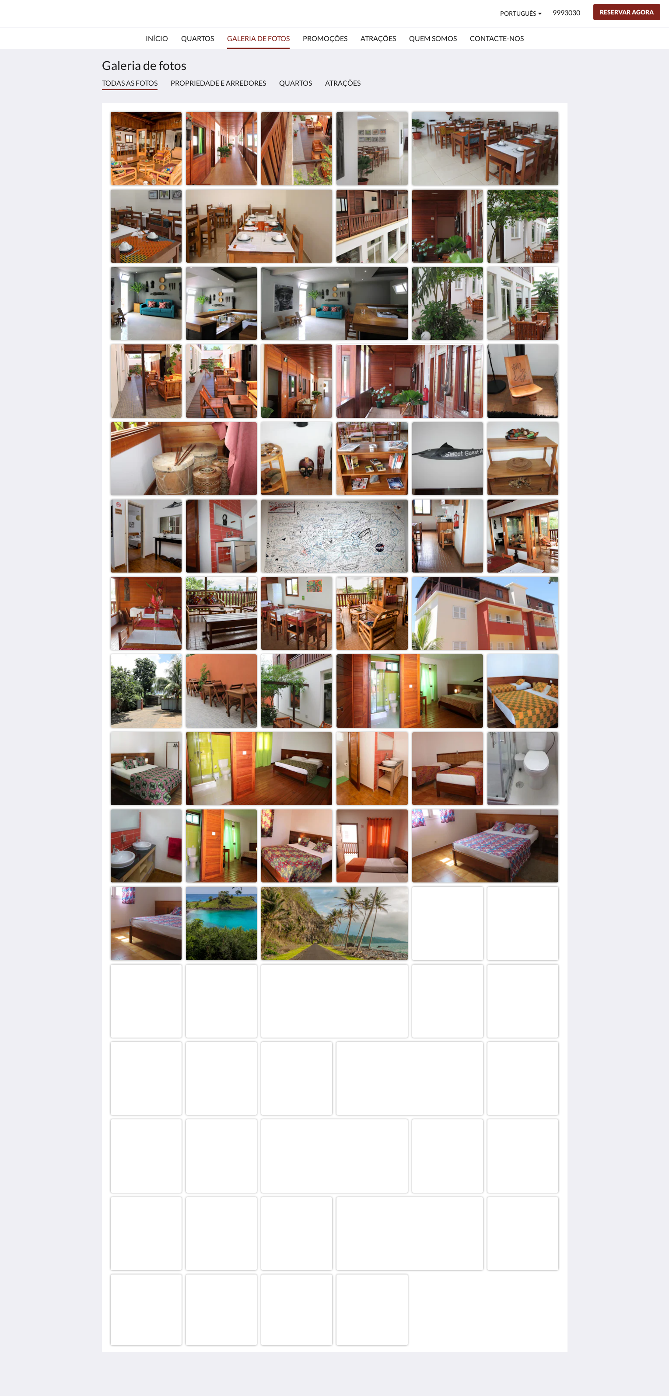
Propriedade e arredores (218, 83)
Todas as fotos (130, 83)
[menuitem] (157, 38)
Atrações (343, 83)
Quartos (295, 83)
